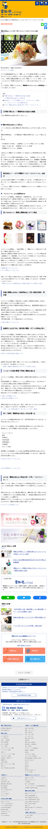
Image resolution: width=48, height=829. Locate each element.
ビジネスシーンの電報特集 (31, 748)
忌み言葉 (27, 809)
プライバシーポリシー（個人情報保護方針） (35, 785)
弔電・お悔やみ (28, 732)
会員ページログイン (5, 801)
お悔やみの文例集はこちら (9, 398)
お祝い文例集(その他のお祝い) (32, 801)
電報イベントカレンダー (31, 793)
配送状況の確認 (4, 809)
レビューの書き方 (5, 793)
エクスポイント (4, 791)
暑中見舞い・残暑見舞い (31, 744)
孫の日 (26, 768)
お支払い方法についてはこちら (10, 458)
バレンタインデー (29, 736)
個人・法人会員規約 (30, 783)
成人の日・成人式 (29, 760)
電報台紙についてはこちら (9, 268)
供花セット (3, 766)
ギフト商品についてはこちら (10, 270)
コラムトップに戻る (24, 672)
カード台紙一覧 (4, 736)
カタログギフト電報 (5, 756)
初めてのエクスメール (30, 779)
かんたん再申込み (5, 815)
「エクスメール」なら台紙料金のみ (17, 102)
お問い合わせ (28, 817)
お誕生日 (27, 740)
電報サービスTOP (29, 778)
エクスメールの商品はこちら (10, 504)
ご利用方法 (3, 778)
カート (42, 3)
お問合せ (46, 3)
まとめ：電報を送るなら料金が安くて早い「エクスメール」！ (22, 105)
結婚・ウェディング (30, 730)
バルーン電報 (4, 746)
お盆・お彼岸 (28, 746)
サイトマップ (4, 795)
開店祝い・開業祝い (30, 750)
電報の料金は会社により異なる (15, 98)
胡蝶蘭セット (4, 760)
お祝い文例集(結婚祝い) (30, 795)
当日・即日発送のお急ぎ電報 (8, 768)
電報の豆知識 (7, 24)
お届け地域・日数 (5, 781)
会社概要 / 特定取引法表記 (31, 787)
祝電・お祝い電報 (29, 728)
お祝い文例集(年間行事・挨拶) (32, 799)
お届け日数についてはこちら (10, 322)
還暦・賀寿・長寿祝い (30, 742)
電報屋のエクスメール (19, 827)
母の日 (26, 762)
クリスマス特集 (28, 772)
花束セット (3, 752)
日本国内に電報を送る (6, 728)
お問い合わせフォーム (23, 718)
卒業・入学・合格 (29, 734)
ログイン (37, 3)
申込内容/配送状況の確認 (24, 695)
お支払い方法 (4, 779)
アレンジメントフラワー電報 (8, 754)
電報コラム (27, 805)
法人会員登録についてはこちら (10, 468)
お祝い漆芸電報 (4, 742)
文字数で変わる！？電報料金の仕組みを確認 (17, 96)
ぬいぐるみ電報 (4, 744)
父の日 (26, 764)
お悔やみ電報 (4, 762)
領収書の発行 (4, 813)
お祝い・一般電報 (5, 740)
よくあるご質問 (28, 815)
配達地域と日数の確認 (6, 783)
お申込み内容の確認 (5, 807)
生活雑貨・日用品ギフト (7, 758)
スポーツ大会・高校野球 (31, 756)
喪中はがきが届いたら (30, 770)
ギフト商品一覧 (4, 738)
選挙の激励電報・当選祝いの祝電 (33, 758)
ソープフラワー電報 (5, 750)
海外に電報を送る (5, 730)
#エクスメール (5, 70)
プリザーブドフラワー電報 (7, 748)
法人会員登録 (4, 787)
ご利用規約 (27, 781)
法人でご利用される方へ (7, 789)
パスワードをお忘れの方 (7, 803)
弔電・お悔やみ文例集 (30, 803)
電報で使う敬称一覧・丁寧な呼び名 (33, 807)
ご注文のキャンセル (5, 811)
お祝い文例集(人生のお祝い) (31, 797)
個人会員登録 (4, 785)
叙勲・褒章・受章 (29, 738)
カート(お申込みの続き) (6, 805)
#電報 (11, 70)
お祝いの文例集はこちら (8, 396)
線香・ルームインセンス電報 (8, 764)
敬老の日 (27, 766)
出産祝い (27, 752)
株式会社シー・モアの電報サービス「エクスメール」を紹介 (21, 100)
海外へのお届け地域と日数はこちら (12, 353)
